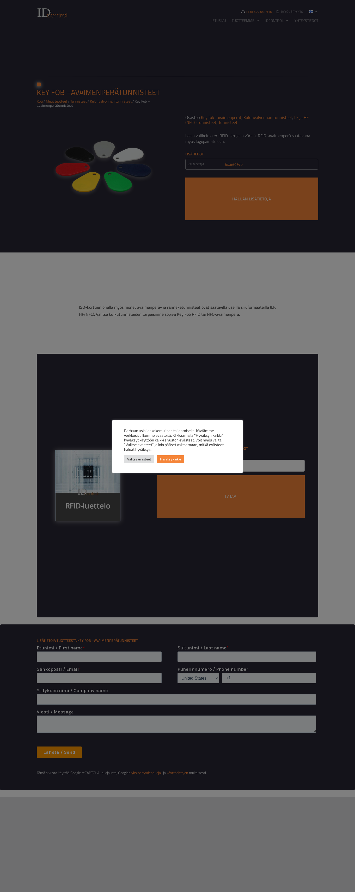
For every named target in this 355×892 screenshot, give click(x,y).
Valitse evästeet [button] (139, 459)
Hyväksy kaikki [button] (170, 459)
